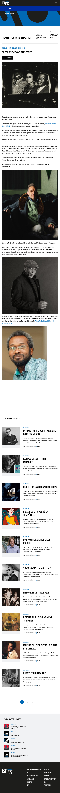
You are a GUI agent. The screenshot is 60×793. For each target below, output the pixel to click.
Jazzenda (46, 776)
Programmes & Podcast (34, 770)
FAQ (28, 773)
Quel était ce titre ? (50, 779)
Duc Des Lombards (32, 776)
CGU (45, 782)
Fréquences (47, 785)
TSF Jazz (5, 3)
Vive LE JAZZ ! (31, 779)
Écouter (9, 57)
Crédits (29, 782)
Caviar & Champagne (17, 38)
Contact (46, 770)
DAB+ (28, 785)
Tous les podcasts (9, 13)
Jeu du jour (47, 773)
